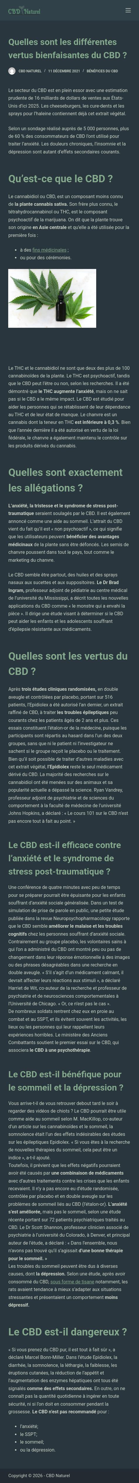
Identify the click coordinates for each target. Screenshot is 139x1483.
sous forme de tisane (72, 1282)
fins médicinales (50, 250)
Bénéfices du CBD (102, 71)
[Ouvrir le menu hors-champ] (128, 10)
